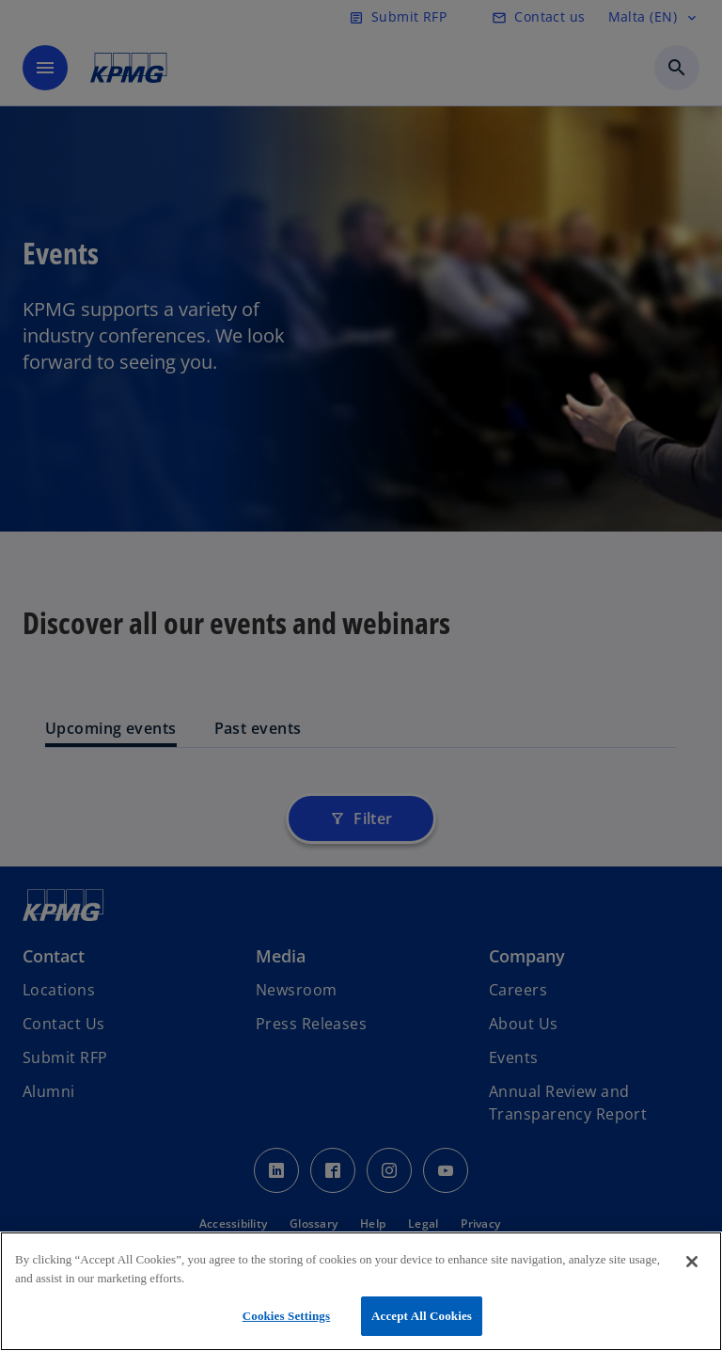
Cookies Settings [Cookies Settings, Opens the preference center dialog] (286, 1316)
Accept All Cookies (421, 1316)
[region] (361, 1291)
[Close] (692, 1261)
